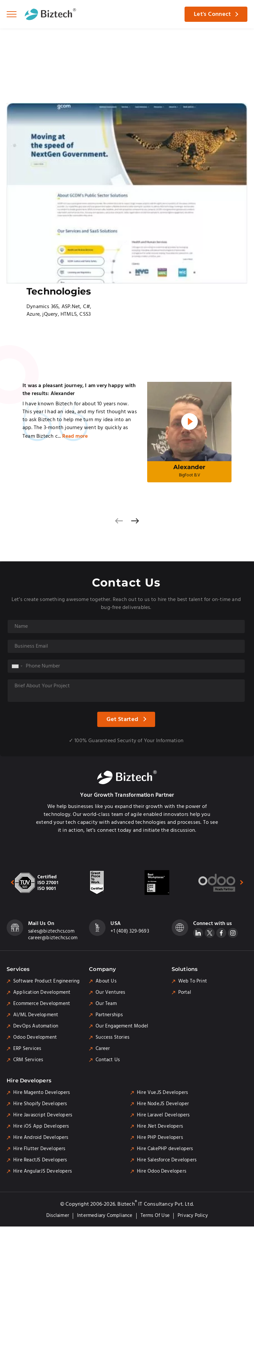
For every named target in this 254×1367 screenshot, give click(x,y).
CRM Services (28, 1060)
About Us (106, 981)
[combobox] (16, 666)
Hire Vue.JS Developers (162, 1092)
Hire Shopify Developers (40, 1103)
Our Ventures (110, 992)
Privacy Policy (193, 1215)
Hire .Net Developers (160, 1126)
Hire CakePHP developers (165, 1148)
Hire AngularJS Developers (42, 1171)
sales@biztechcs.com (51, 931)
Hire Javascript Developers (42, 1115)
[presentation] (119, 521)
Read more (75, 436)
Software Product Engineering (46, 981)
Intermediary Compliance (105, 1215)
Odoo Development (35, 1037)
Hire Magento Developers (41, 1092)
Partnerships (109, 1015)
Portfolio (31, 41)
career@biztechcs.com (52, 938)
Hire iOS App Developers (41, 1126)
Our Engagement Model (122, 1026)
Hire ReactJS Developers (40, 1160)
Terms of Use (155, 1215)
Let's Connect (212, 14)
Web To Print (192, 981)
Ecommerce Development (41, 1003)
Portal (184, 992)
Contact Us (108, 1060)
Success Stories (112, 1037)
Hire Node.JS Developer (163, 1103)
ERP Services (27, 1048)
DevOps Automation (35, 1026)
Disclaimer (57, 1215)
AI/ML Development (35, 1015)
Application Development (42, 992)
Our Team (106, 1003)
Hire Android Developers (40, 1137)
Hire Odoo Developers (161, 1171)
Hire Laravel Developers (163, 1115)
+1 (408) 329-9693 (129, 931)
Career (103, 1048)
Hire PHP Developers (160, 1137)
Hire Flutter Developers (39, 1148)
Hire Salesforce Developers (166, 1160)
